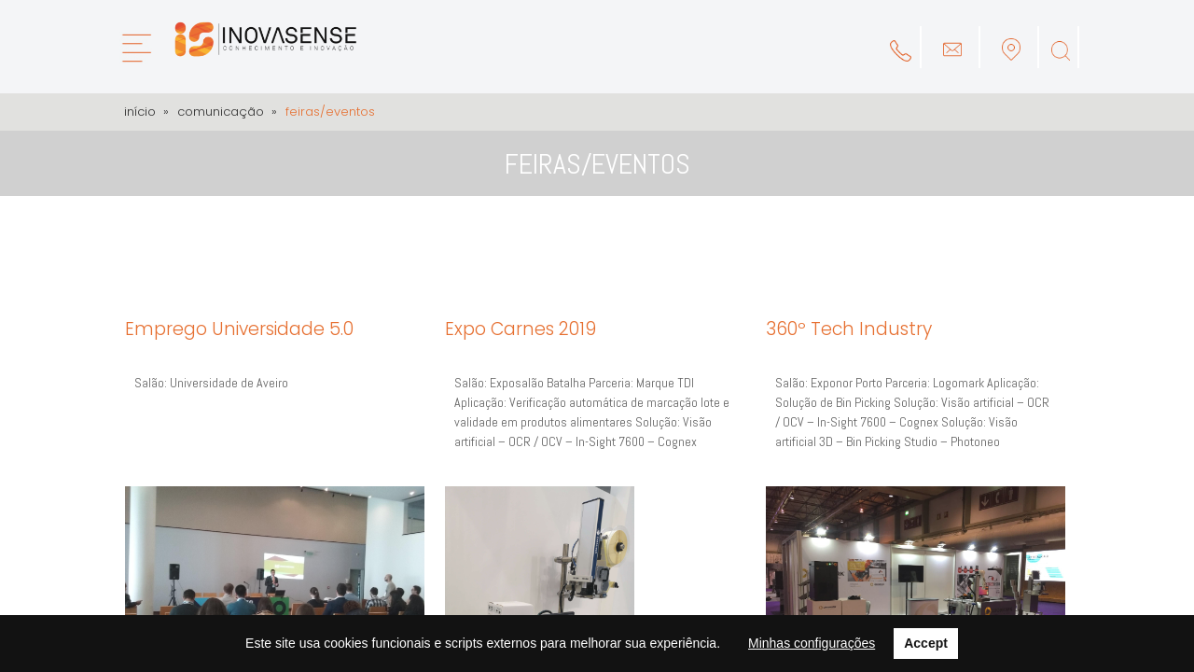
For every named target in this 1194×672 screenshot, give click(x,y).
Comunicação (220, 111)
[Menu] (135, 48)
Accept (926, 643)
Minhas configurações (811, 643)
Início (140, 111)
